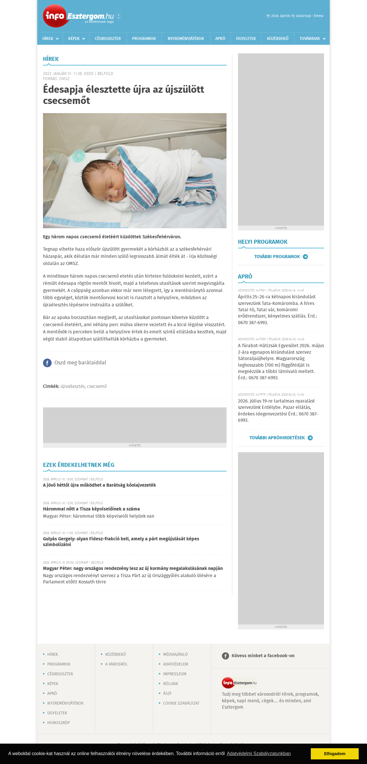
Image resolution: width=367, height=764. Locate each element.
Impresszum (174, 674)
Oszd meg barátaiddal (80, 363)
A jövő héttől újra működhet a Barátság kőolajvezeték (99, 485)
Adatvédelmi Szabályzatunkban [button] (259, 753)
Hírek (47, 39)
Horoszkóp (58, 723)
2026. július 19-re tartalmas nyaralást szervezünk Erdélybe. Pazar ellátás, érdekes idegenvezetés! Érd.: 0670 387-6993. (278, 411)
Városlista (118, 16)
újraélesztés (72, 386)
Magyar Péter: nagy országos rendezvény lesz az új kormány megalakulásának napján (133, 568)
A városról (116, 664)
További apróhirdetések (277, 437)
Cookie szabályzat (181, 703)
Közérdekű (277, 39)
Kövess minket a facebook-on (263, 655)
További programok (277, 256)
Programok (144, 39)
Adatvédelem (175, 664)
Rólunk (170, 684)
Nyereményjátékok (186, 39)
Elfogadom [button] (334, 753)
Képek (74, 39)
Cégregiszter (108, 39)
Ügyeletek (246, 39)
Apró (220, 39)
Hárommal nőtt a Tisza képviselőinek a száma (91, 509)
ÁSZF (167, 693)
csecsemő (97, 386)
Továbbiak (310, 39)
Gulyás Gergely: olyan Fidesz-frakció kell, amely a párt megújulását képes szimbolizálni (121, 541)
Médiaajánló (175, 654)
